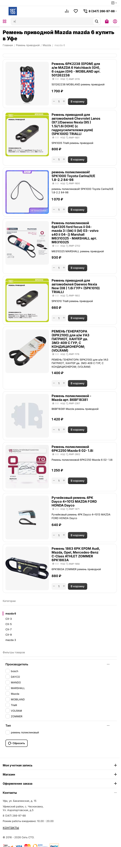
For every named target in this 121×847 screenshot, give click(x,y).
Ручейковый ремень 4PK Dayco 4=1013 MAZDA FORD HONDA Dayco (74, 501)
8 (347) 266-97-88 (14, 815)
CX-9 (8, 634)
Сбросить (16, 743)
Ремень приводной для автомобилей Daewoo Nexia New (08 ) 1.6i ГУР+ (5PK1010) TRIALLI (76, 286)
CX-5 (8, 624)
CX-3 (8, 618)
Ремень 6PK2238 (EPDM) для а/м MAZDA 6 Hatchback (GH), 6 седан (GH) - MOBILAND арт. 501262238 (76, 69)
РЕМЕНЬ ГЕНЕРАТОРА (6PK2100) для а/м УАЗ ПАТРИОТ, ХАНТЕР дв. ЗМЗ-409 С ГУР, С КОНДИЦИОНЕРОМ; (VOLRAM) (70, 340)
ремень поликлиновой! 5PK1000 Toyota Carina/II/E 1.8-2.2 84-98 (73, 176)
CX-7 (8, 629)
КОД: (63, 79)
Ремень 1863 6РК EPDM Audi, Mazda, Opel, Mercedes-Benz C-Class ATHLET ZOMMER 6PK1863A (76, 554)
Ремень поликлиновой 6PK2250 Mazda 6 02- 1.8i (72, 448)
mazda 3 (10, 639)
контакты (11, 827)
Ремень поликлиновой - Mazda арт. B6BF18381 (71, 398)
